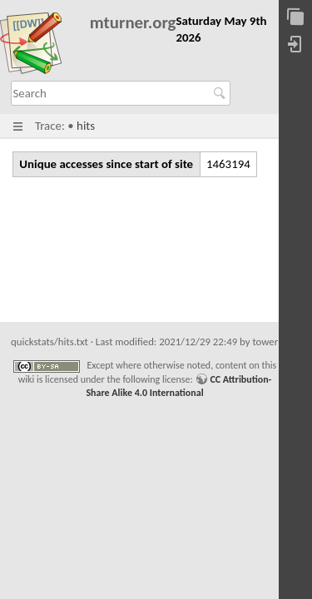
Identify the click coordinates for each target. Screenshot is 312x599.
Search (222, 93)
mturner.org (133, 22)
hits (86, 125)
